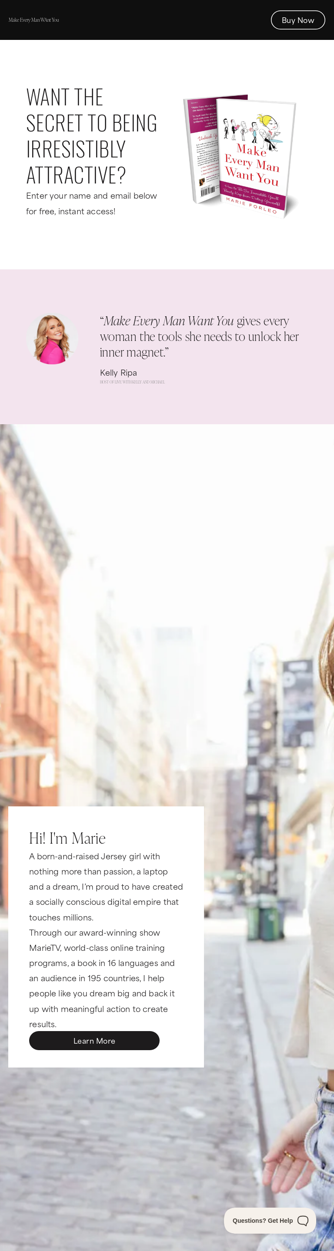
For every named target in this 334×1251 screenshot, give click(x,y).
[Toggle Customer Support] (270, 1221)
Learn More (94, 1040)
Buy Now (298, 19)
